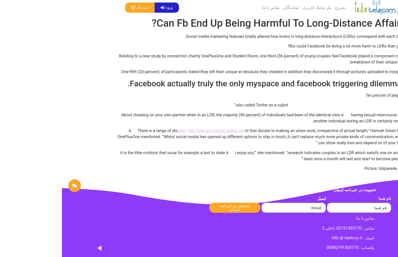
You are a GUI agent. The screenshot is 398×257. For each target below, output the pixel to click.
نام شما (323, 199)
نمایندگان (229, 7)
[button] (105, 8)
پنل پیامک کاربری (255, 7)
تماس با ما (209, 7)
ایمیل (259, 199)
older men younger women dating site (149, 130)
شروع (278, 7)
